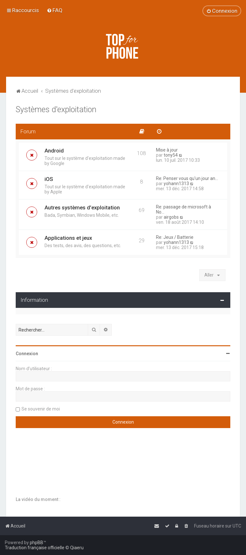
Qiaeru (77, 547)
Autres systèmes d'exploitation (82, 207)
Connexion (27, 353)
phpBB (36, 542)
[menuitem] (54, 10)
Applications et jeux (68, 238)
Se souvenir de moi (40, 408)
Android (54, 150)
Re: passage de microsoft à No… (183, 209)
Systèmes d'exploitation (56, 109)
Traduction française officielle (34, 547)
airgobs (171, 217)
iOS (49, 179)
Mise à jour (167, 149)
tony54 (171, 155)
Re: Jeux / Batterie (174, 237)
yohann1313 (176, 183)
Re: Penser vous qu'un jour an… (187, 178)
